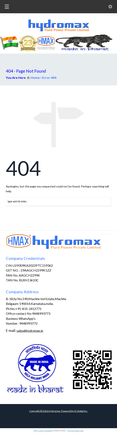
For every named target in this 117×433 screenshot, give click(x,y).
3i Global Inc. (81, 410)
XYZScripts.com (75, 430)
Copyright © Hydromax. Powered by (51, 410)
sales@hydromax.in (30, 330)
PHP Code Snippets (43, 430)
